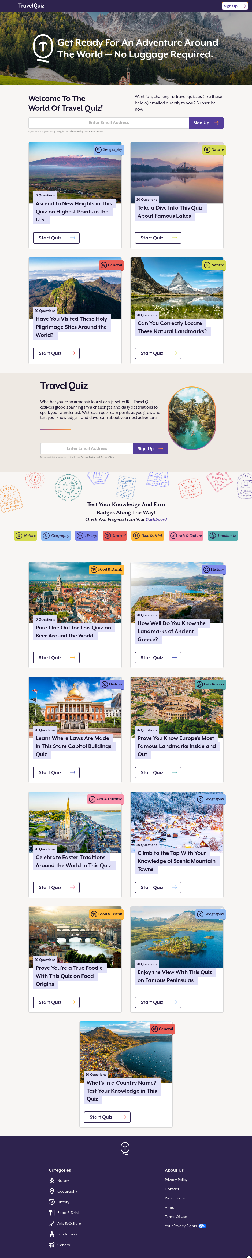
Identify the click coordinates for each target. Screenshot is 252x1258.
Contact (172, 1189)
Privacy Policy (76, 131)
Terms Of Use (176, 1216)
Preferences (175, 1198)
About (170, 1207)
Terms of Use (96, 131)
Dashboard (156, 519)
